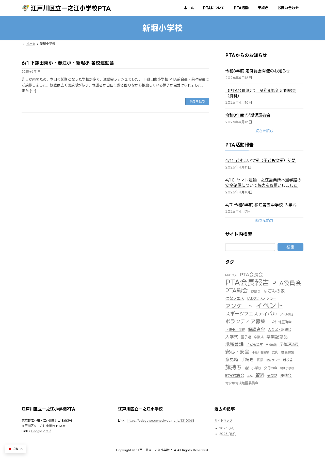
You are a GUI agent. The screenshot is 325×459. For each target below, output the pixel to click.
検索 (290, 247)
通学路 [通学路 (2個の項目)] (272, 375)
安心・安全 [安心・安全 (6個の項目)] (237, 351)
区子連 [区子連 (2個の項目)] (246, 337)
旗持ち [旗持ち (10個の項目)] (233, 367)
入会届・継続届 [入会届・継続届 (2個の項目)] (279, 329)
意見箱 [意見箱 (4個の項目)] (231, 359)
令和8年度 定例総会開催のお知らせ (257, 71)
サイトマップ (223, 420)
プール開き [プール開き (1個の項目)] (287, 314)
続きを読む (197, 101)
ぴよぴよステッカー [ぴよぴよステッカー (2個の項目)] (261, 298)
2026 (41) (227, 428)
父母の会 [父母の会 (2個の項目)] (270, 368)
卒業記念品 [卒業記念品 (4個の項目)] (277, 336)
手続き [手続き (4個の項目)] (247, 359)
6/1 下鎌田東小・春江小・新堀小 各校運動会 (68, 62)
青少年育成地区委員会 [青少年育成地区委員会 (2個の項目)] (241, 383)
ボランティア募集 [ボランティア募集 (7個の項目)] (245, 321)
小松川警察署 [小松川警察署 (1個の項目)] (260, 352)
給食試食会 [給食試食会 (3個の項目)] (234, 375)
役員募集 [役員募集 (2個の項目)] (287, 352)
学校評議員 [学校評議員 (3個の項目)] (289, 344)
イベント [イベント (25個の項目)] (270, 305)
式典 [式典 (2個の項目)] (275, 352)
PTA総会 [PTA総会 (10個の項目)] (236, 290)
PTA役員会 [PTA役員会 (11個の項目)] (286, 283)
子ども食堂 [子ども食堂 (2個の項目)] (254, 344)
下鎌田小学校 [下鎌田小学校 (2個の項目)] (235, 329)
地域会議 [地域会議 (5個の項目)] (234, 343)
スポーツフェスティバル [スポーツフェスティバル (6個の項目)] (251, 313)
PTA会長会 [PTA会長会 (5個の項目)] (251, 274)
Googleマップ (41, 431)
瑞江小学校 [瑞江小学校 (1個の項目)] (287, 368)
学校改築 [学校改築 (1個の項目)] (271, 344)
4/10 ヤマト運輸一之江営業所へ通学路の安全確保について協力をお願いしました (263, 183)
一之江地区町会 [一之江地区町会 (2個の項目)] (279, 322)
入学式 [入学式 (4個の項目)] (231, 336)
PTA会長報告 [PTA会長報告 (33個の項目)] (247, 282)
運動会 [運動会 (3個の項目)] (285, 375)
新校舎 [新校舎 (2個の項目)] (288, 360)
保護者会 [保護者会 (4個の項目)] (256, 329)
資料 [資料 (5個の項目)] (260, 375)
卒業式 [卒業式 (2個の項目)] (259, 337)
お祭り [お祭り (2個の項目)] (256, 291)
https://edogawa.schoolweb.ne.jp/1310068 (160, 420)
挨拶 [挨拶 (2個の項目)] (260, 360)
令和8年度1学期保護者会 (247, 115)
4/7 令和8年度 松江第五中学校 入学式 (261, 205)
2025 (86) (227, 434)
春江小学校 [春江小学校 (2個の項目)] (253, 368)
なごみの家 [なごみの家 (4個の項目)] (274, 290)
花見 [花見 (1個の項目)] (250, 375)
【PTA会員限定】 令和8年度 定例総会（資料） (260, 93)
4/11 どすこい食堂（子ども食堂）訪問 (260, 160)
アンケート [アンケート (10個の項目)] (239, 306)
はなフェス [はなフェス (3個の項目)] (234, 298)
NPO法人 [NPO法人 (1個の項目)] (231, 275)
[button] (264, 131)
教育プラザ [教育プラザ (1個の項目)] (273, 360)
